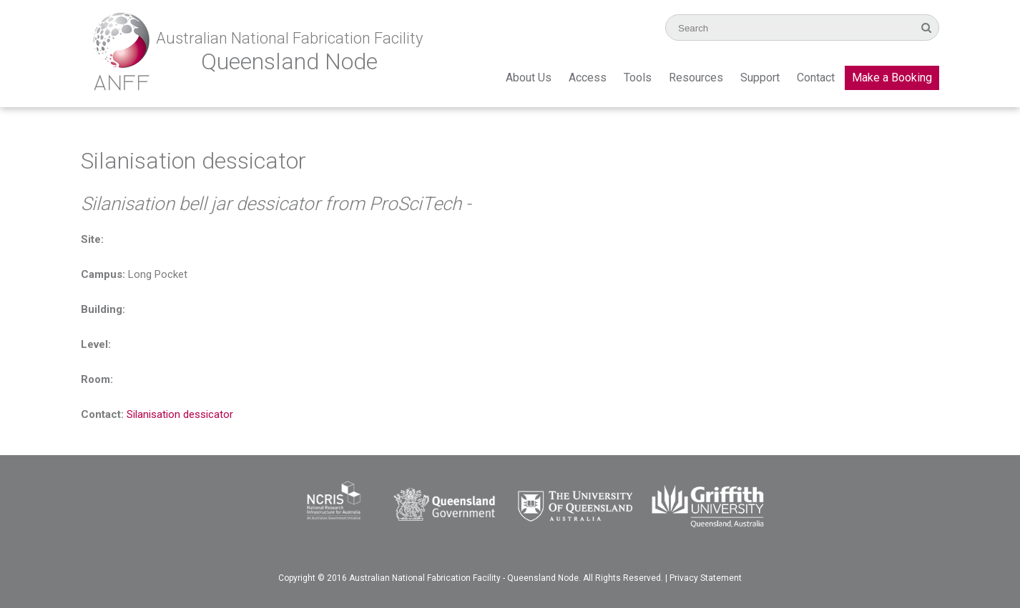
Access (588, 77)
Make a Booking (892, 77)
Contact (816, 77)
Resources (696, 77)
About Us (528, 77)
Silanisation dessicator (180, 414)
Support (760, 77)
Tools (638, 77)
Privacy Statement (706, 578)
